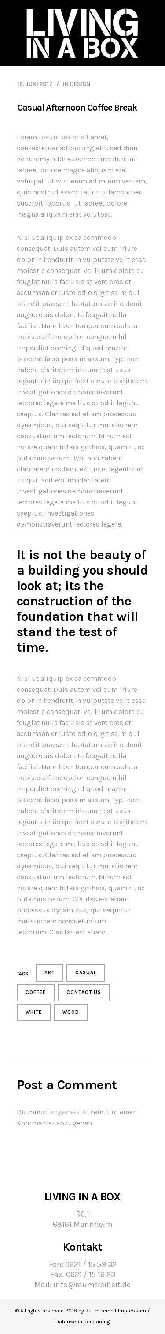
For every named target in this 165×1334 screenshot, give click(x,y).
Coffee (36, 992)
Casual (85, 972)
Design (80, 84)
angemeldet (69, 1112)
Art (49, 972)
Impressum (132, 1311)
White (34, 1012)
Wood (70, 1012)
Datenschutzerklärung (82, 1322)
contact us (83, 992)
